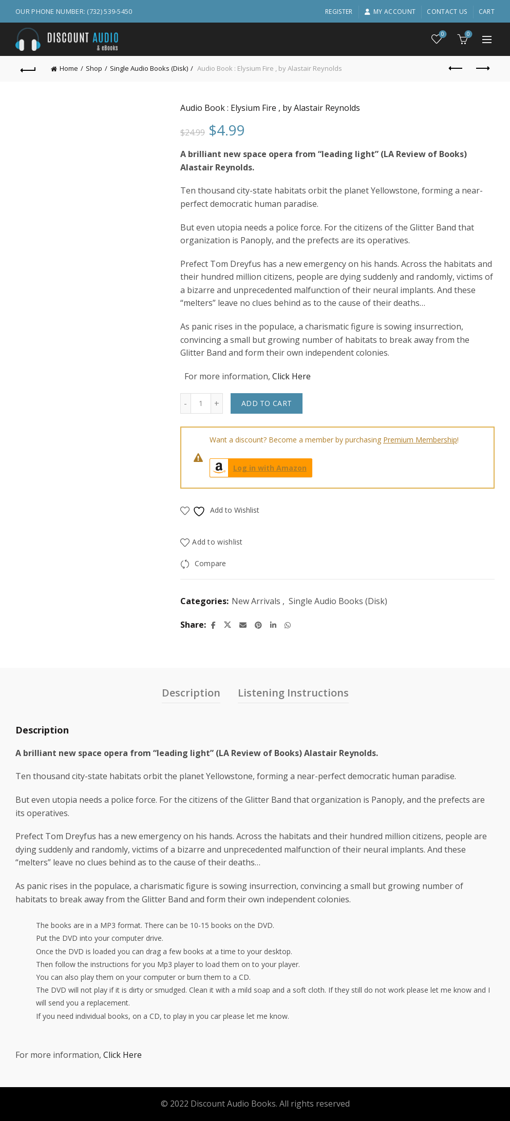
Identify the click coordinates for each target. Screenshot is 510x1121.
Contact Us (447, 11)
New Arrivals (256, 601)
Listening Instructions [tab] (293, 693)
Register (338, 11)
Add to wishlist (217, 542)
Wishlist (442, 34)
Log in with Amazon (258, 468)
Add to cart (266, 403)
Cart (487, 11)
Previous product (456, 68)
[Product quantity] (201, 403)
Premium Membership (420, 439)
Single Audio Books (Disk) (149, 68)
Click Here (291, 376)
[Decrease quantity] (185, 403)
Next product (482, 68)
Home (69, 68)
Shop (94, 68)
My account (389, 11)
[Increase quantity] (217, 403)
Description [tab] (191, 693)
